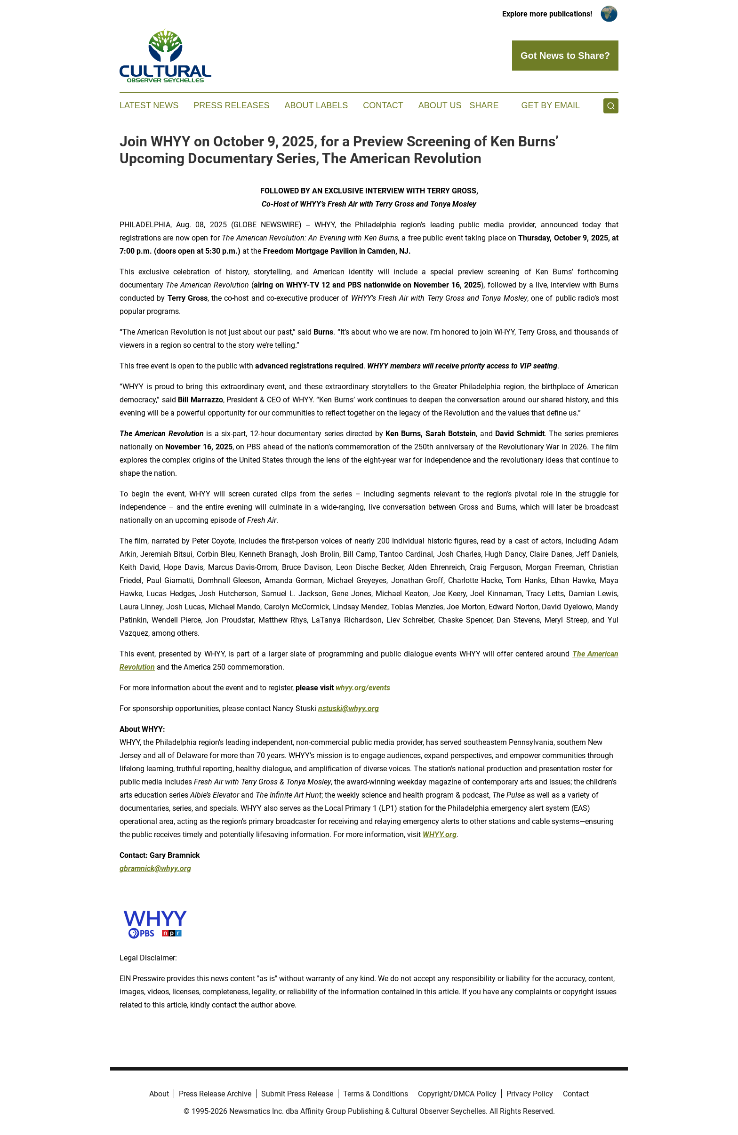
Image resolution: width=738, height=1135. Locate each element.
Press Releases (231, 105)
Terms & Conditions (375, 1093)
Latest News (149, 105)
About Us (440, 105)
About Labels (316, 105)
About (159, 1093)
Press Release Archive (215, 1093)
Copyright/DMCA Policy (457, 1093)
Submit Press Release (297, 1093)
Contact (383, 105)
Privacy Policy (529, 1093)
